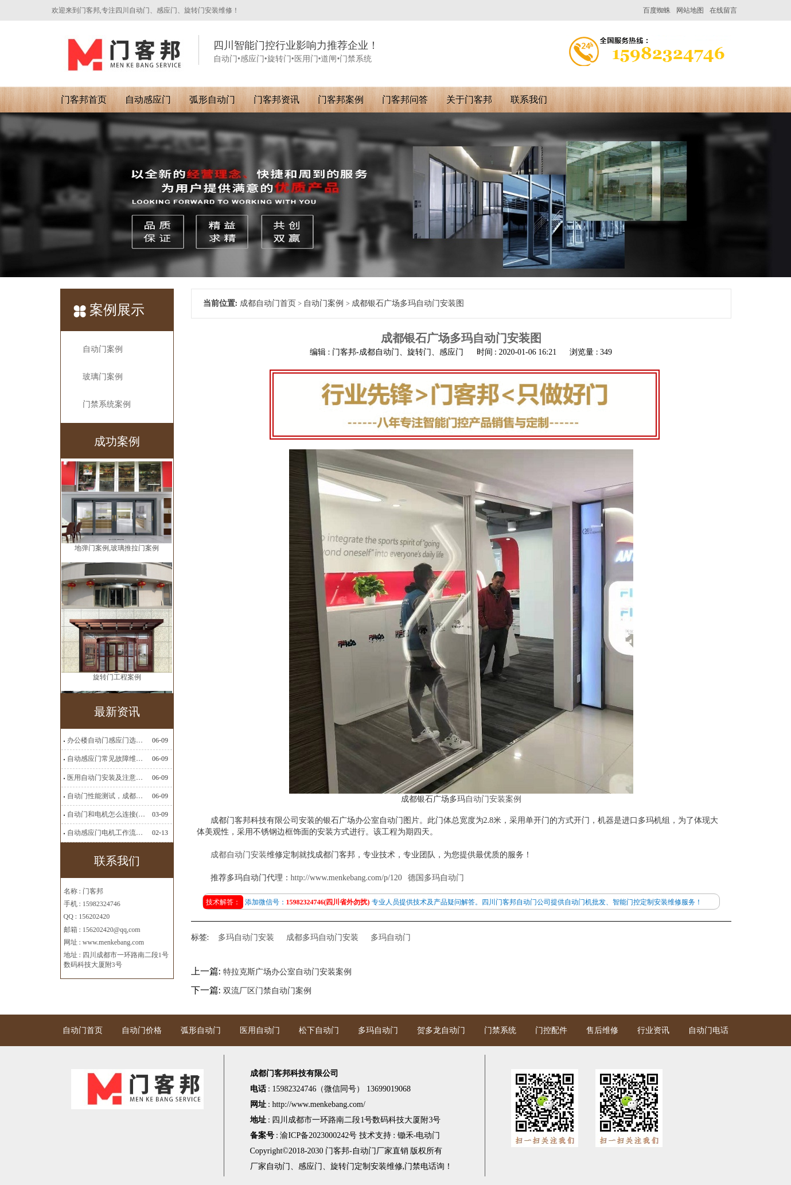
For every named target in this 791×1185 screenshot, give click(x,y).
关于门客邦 (469, 99)
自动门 (278, 1166)
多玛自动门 (391, 937)
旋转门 (342, 1166)
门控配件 (551, 1030)
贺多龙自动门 (441, 1030)
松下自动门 (319, 1030)
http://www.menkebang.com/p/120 (346, 877)
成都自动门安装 (239, 854)
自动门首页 (83, 1030)
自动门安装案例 (493, 799)
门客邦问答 (405, 99)
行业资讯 (653, 1030)
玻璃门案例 (103, 376)
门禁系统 (500, 1030)
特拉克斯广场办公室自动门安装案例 (287, 972)
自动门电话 (708, 1030)
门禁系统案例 (107, 404)
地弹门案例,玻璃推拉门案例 (117, 553)
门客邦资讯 (276, 99)
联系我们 (529, 99)
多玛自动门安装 (246, 937)
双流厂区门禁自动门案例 (267, 990)
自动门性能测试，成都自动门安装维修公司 (106, 796)
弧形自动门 (212, 99)
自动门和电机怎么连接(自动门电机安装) (106, 814)
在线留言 (723, 10)
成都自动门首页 (268, 303)
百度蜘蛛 (657, 10)
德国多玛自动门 (436, 877)
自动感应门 (148, 99)
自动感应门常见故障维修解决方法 (106, 759)
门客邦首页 (84, 99)
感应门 (310, 1166)
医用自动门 (260, 1030)
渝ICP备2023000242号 (318, 1135)
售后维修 (602, 1030)
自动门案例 (103, 349)
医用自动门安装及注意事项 (106, 778)
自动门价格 (142, 1030)
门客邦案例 (341, 99)
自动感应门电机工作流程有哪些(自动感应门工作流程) (106, 833)
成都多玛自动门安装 (322, 937)
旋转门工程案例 (117, 682)
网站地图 (690, 10)
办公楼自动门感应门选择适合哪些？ (106, 740)
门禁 (412, 1166)
